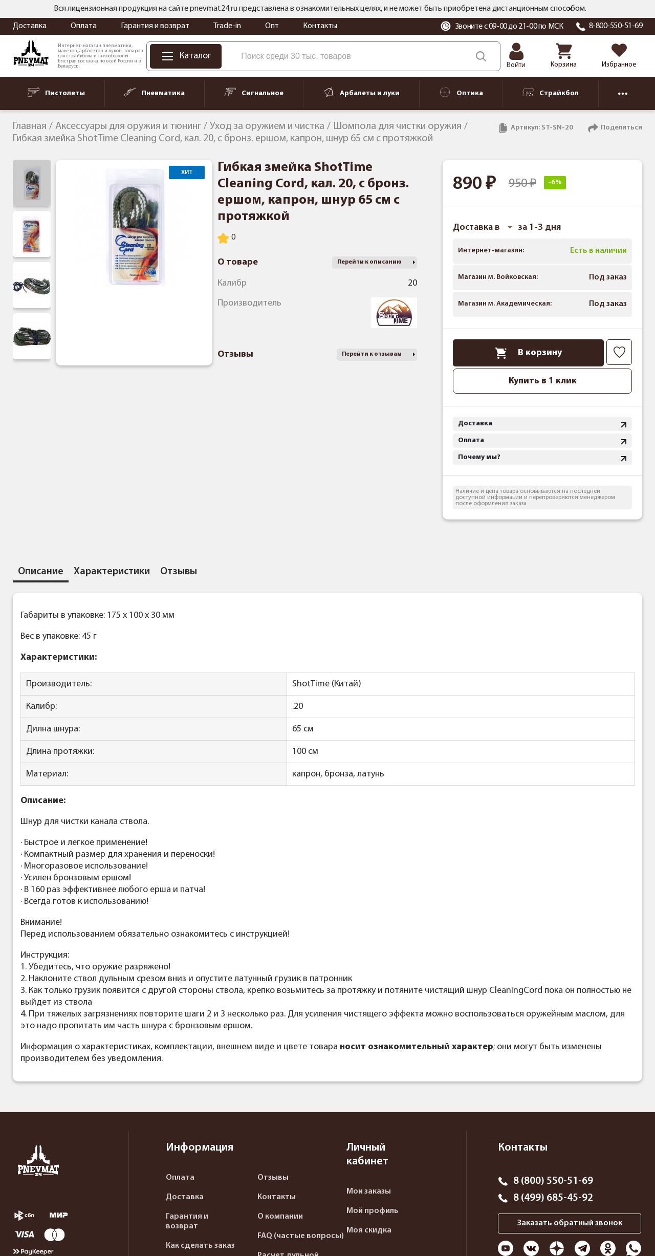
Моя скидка (368, 1230)
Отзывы (273, 1178)
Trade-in (227, 26)
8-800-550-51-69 (616, 26)
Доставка (30, 26)
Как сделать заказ (200, 1246)
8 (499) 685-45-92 (553, 1198)
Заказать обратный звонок (569, 1223)
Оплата (84, 26)
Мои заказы (368, 1191)
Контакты (320, 26)
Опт (272, 26)
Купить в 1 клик (543, 381)
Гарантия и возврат (155, 26)
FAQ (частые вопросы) (300, 1236)
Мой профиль (372, 1211)
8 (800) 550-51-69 (553, 1181)
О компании (280, 1216)
